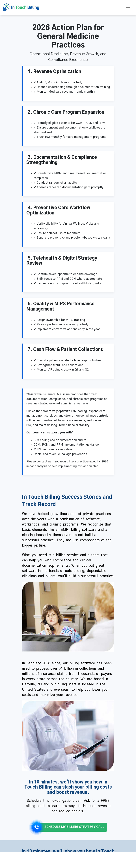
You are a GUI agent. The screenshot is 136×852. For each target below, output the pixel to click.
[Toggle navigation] (128, 7)
